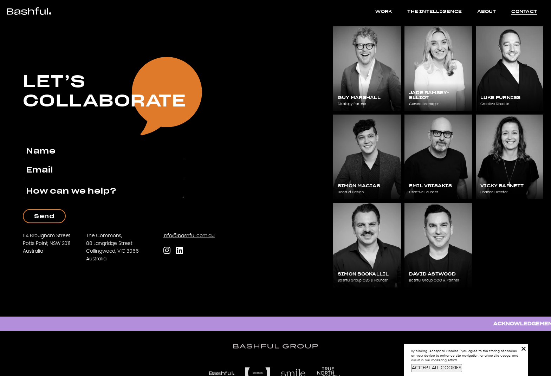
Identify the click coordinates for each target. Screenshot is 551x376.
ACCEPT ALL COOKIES (436, 367)
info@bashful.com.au (189, 235)
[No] (523, 348)
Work (383, 11)
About (486, 11)
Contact (524, 11)
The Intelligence (434, 11)
